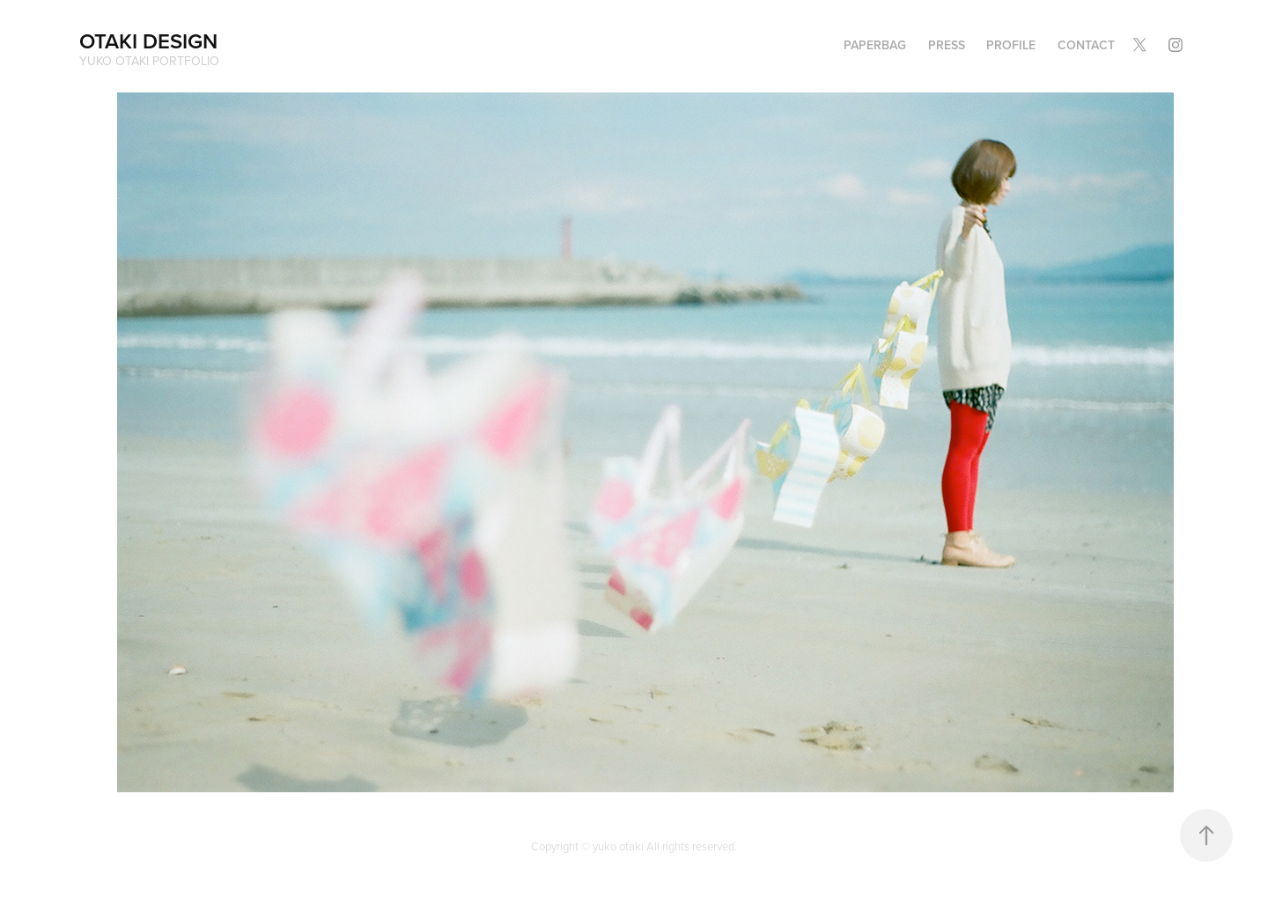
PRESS (946, 45)
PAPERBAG (875, 45)
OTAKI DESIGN (148, 41)
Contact (1086, 45)
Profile (1011, 45)
